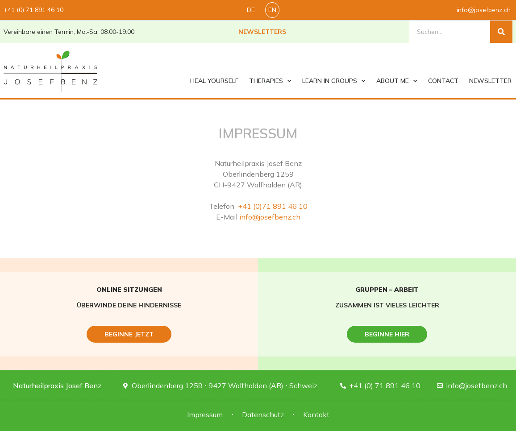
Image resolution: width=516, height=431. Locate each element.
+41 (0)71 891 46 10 (272, 206)
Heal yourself (214, 81)
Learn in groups (334, 81)
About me (396, 81)
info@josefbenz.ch (269, 216)
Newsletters (262, 32)
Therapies (270, 81)
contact (443, 81)
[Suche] (501, 32)
